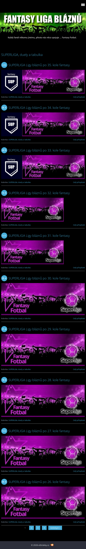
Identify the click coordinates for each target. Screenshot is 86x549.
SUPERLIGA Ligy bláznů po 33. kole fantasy (39, 150)
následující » (55, 528)
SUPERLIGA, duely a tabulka (20, 97)
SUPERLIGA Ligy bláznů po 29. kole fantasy (39, 329)
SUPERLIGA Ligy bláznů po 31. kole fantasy (39, 235)
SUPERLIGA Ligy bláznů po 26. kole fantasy (39, 481)
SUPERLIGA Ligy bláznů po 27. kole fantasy (39, 431)
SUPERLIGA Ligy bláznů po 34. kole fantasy (39, 107)
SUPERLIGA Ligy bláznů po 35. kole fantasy (39, 65)
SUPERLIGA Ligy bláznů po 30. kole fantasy (39, 278)
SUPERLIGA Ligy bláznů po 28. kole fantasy (39, 380)
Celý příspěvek (79, 97)
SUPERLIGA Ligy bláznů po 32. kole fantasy (39, 193)
